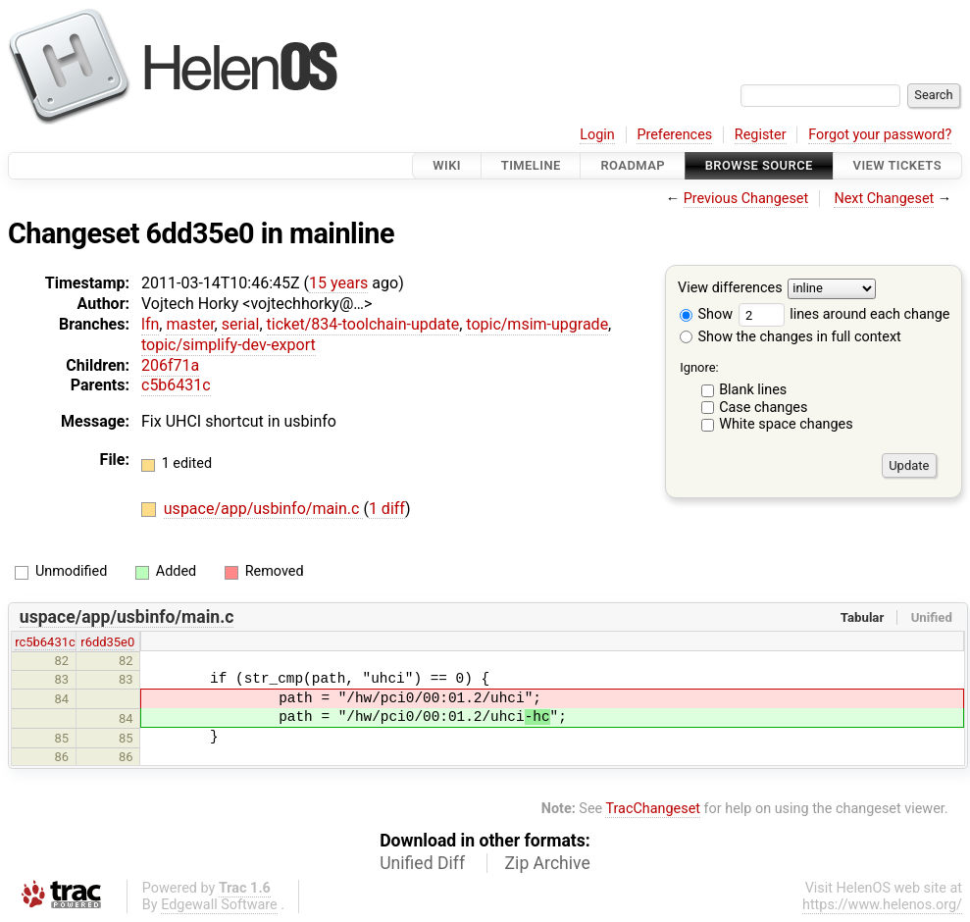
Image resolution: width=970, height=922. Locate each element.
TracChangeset (652, 808)
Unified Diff (422, 863)
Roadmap (632, 165)
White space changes (786, 424)
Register (761, 135)
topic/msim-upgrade (537, 324)
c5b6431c (176, 385)
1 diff (387, 508)
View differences (730, 289)
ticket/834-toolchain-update (363, 324)
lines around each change (844, 314)
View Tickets (897, 165)
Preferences (674, 135)
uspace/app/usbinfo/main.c (264, 508)
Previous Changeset (746, 198)
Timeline (531, 165)
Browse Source (759, 165)
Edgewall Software (219, 904)
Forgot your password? (879, 135)
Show (706, 314)
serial (241, 324)
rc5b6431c (45, 642)
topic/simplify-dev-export (228, 344)
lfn (150, 324)
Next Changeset (884, 198)
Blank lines (753, 390)
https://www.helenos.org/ (882, 904)
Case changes (763, 407)
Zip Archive (547, 863)
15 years (338, 283)
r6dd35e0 (107, 642)
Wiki (447, 165)
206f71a (170, 365)
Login (597, 135)
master (190, 324)
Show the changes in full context (790, 337)
